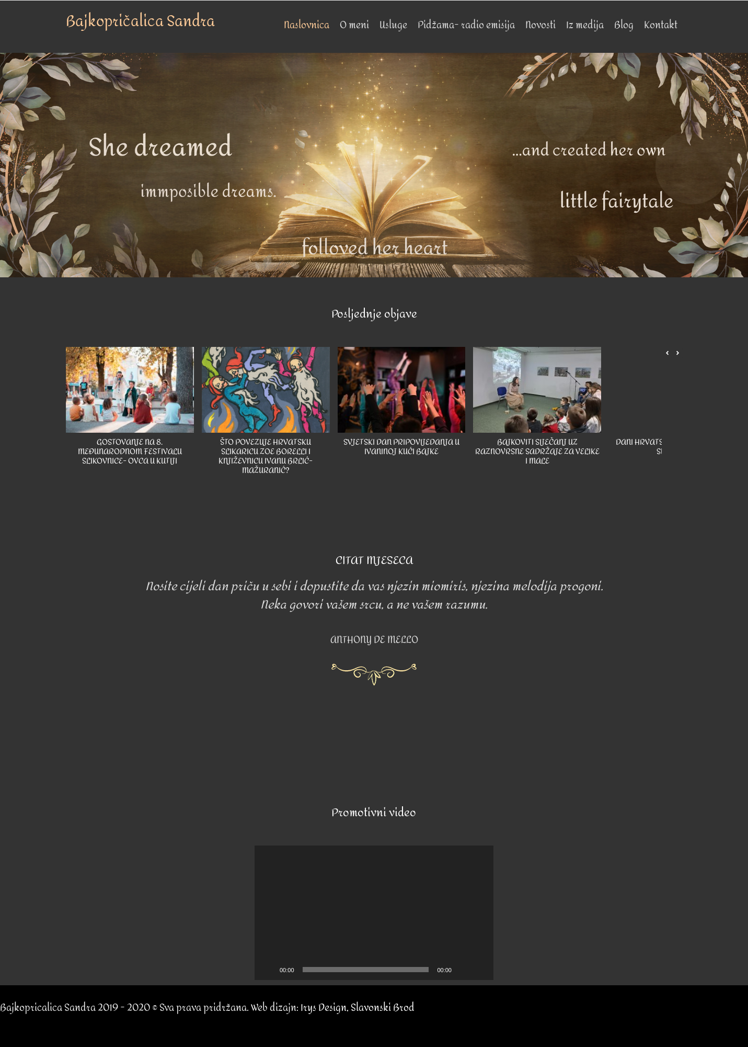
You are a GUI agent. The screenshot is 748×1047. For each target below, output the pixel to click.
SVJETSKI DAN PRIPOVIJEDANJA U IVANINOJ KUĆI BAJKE (401, 447)
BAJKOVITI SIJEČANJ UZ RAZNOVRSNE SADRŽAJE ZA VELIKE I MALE (537, 452)
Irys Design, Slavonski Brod (358, 1008)
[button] (678, 353)
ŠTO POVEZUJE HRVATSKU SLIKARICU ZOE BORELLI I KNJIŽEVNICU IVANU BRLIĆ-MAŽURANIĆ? (265, 456)
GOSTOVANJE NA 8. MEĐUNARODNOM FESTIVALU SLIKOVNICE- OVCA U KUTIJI (129, 452)
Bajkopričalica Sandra (140, 21)
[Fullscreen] (480, 969)
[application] (374, 913)
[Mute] (463, 969)
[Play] (268, 969)
